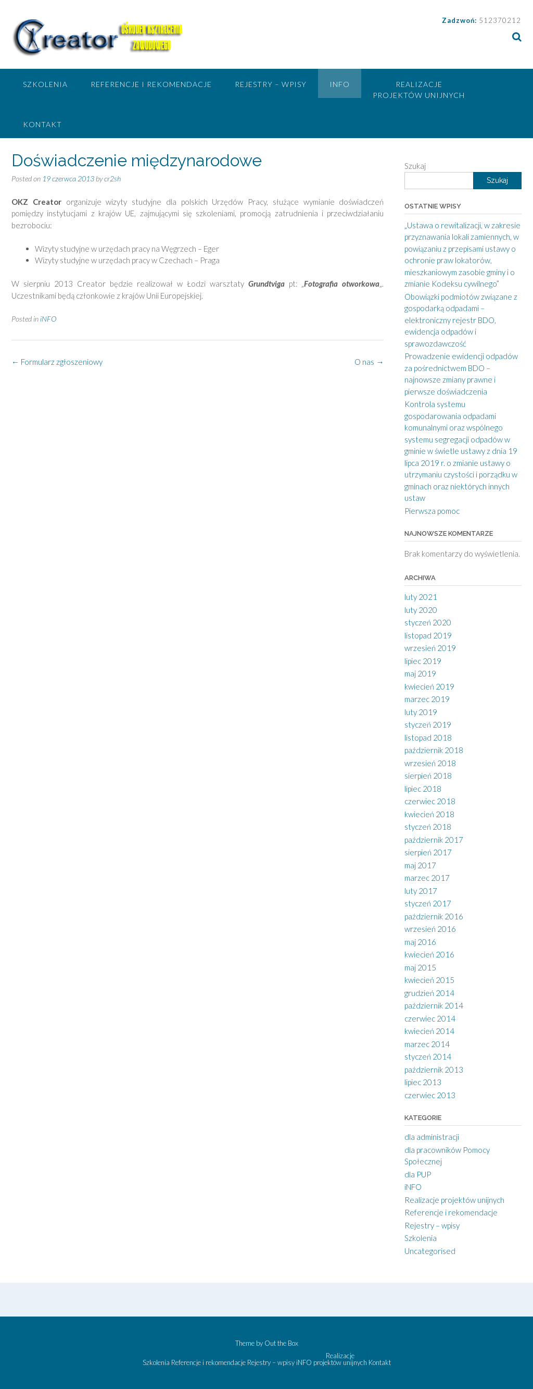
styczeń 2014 (427, 1056)
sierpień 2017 (428, 852)
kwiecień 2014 (429, 1031)
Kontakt (42, 124)
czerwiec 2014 (429, 1018)
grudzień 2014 (429, 993)
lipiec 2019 (422, 661)
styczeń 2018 (427, 826)
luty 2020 (420, 609)
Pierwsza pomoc (432, 510)
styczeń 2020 (427, 622)
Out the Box (281, 1343)
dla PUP (417, 1174)
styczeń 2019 (427, 724)
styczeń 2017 (427, 903)
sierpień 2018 (428, 775)
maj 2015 (420, 967)
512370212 (500, 20)
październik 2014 (433, 1005)
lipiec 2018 (422, 788)
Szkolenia (45, 84)
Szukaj (415, 165)
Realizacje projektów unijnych (419, 90)
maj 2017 (420, 865)
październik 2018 (433, 750)
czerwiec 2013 (429, 1095)
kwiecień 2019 (429, 686)
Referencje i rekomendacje (151, 84)
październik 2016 (433, 916)
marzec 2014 (427, 1044)
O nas (369, 361)
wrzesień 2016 (430, 928)
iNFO (339, 84)
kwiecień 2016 (429, 954)
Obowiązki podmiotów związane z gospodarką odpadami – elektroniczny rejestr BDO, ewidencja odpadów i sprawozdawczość (460, 320)
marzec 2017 (427, 877)
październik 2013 (433, 1069)
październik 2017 (433, 839)
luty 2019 (420, 712)
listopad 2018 (428, 737)
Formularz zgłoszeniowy (57, 361)
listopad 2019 (428, 635)
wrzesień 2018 (430, 763)
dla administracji (431, 1136)
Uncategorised (429, 1251)
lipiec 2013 (422, 1082)
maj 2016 (420, 942)
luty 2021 (420, 596)
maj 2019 (420, 673)
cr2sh (112, 178)
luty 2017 (420, 890)
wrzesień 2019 (430, 648)
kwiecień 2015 (429, 980)
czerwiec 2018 (429, 801)
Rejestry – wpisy (271, 84)
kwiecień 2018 (429, 814)
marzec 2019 (427, 699)
